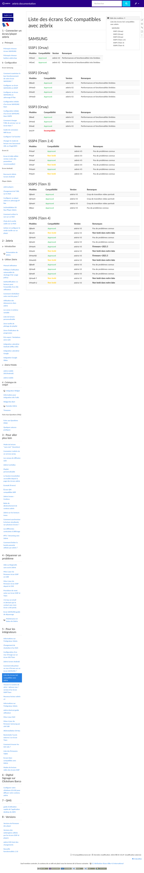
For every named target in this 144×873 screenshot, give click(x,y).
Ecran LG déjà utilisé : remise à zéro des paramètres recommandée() (11, 160)
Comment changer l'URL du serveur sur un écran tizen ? (11, 123)
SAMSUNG (116, 28)
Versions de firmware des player (11, 824)
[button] (136, 3)
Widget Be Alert (9, 402)
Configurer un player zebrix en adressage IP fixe (11, 200)
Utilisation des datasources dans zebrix (9, 303)
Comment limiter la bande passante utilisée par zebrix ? (10, 545)
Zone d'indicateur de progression (10, 331)
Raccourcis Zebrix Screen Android (9, 175)
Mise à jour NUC (9, 717)
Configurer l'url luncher (11, 137)
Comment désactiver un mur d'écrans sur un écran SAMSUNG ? (11, 668)
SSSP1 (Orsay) (118, 31)
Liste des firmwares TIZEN (10, 752)
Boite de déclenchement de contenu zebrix (10, 505)
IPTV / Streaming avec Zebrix (11, 537)
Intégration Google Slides (10, 359)
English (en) (8, 15)
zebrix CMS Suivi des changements (10, 843)
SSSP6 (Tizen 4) (118, 45)
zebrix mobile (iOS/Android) (8, 372)
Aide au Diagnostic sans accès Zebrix (10, 566)
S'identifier (137, 859)
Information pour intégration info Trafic (11, 396)
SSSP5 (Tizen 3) (118, 43)
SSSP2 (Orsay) (118, 34)
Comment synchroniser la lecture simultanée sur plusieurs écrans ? (11, 522)
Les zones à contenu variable (10, 311)
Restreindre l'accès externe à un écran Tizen (10, 737)
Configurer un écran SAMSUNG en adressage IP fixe (10, 94)
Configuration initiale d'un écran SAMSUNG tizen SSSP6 (11, 113)
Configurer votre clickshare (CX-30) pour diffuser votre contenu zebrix (11, 791)
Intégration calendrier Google (11, 352)
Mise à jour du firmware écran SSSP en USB (10, 574)
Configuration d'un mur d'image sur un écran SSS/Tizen (10, 654)
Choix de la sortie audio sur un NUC (9, 222)
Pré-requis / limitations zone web (11, 338)
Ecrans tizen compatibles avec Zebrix (9, 760)
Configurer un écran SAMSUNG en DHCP (10, 86)
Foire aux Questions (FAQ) (10, 421)
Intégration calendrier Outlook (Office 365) (11, 345)
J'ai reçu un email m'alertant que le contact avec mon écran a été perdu (9, 604)
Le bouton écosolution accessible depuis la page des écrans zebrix (11, 478)
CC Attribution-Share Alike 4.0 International (107, 863)
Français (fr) (8, 20)
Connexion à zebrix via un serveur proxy (11, 452)
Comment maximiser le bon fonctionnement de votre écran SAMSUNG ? (11, 77)
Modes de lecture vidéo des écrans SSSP (11, 768)
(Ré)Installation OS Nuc (11, 731)
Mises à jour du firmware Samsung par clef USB (11, 723)
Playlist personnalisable (9, 470)
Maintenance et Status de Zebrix (12, 620)
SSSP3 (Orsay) (118, 37)
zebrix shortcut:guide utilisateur (11, 711)
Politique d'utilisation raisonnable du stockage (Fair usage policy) (11, 273)
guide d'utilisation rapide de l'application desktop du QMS (11, 809)
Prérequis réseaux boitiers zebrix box (10, 56)
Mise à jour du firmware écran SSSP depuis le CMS (10, 583)
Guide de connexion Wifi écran (10, 131)
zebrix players (8, 187)
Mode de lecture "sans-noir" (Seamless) (11, 445)
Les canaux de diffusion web (11, 459)
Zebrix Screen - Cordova (8, 497)
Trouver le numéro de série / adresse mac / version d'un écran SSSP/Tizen (11, 688)
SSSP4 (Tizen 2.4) (119, 40)
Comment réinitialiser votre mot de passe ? (11, 295)
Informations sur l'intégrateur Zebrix (10, 639)
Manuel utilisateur (10, 265)
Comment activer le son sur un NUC (10, 215)
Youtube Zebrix (11, 406)
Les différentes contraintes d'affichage (11, 530)
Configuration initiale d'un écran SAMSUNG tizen (11, 104)
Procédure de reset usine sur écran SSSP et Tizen (11, 593)
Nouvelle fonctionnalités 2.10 (10, 850)
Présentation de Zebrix (12, 253)
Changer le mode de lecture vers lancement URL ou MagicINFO (11, 143)
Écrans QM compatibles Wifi (9, 491)
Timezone (7, 410)
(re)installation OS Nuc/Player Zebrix (10, 208)
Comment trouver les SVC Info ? (11, 745)
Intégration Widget (13, 391)
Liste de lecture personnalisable (9, 318)
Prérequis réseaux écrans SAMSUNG (10, 49)
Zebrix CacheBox (9, 465)
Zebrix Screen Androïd (11, 662)
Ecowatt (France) (9, 485)
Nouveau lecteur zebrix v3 (11, 697)
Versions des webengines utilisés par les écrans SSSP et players (11, 834)
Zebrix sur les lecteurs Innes (11, 514)
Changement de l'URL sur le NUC (11, 192)
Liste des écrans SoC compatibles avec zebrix (10, 677)
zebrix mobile (8, 378)
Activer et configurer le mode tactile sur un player (11, 230)
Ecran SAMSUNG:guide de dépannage (11, 613)
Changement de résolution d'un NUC (10, 646)
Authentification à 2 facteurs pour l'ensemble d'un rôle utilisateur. (10, 285)
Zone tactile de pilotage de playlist (10, 325)
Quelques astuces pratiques (9, 428)
